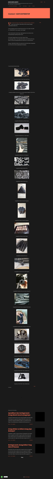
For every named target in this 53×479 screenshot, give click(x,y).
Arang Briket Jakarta (13, 2)
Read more (31, 424)
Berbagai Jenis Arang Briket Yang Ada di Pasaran (20, 446)
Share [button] (40, 22)
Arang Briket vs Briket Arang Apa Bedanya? (20, 430)
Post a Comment (13, 424)
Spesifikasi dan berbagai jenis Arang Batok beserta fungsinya (19, 414)
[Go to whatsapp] (2, 477)
